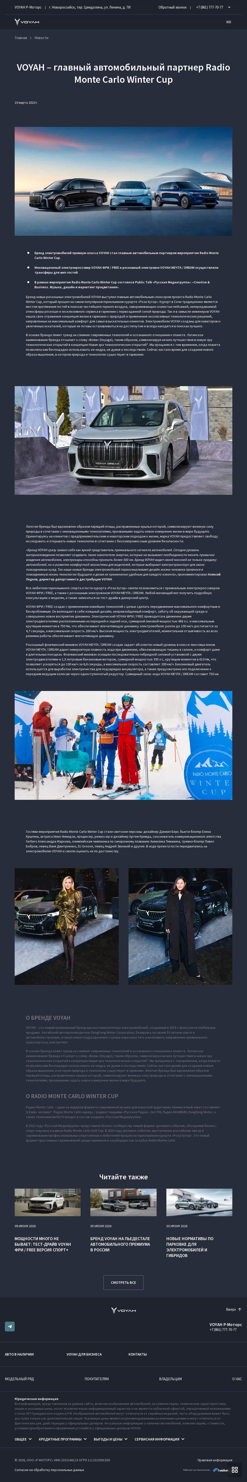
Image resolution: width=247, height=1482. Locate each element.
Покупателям (97, 1379)
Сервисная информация (157, 1439)
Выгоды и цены (108, 1439)
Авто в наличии (19, 1354)
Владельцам (170, 1379)
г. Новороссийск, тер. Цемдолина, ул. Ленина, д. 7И (89, 7)
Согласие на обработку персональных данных (49, 1470)
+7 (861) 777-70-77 (223, 1329)
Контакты (138, 1354)
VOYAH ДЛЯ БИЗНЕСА (84, 1354)
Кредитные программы (60, 1439)
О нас (237, 1379)
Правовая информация (215, 1460)
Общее (21, 1439)
